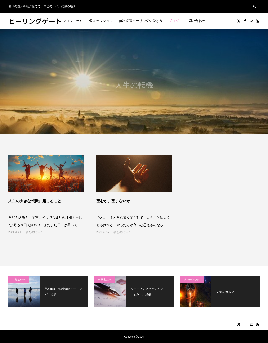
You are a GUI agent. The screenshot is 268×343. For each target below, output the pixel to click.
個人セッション (101, 21)
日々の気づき (191, 279)
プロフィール (73, 21)
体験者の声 (19, 279)
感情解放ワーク (34, 232)
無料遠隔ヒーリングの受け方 (140, 21)
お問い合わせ (195, 21)
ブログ (174, 21)
